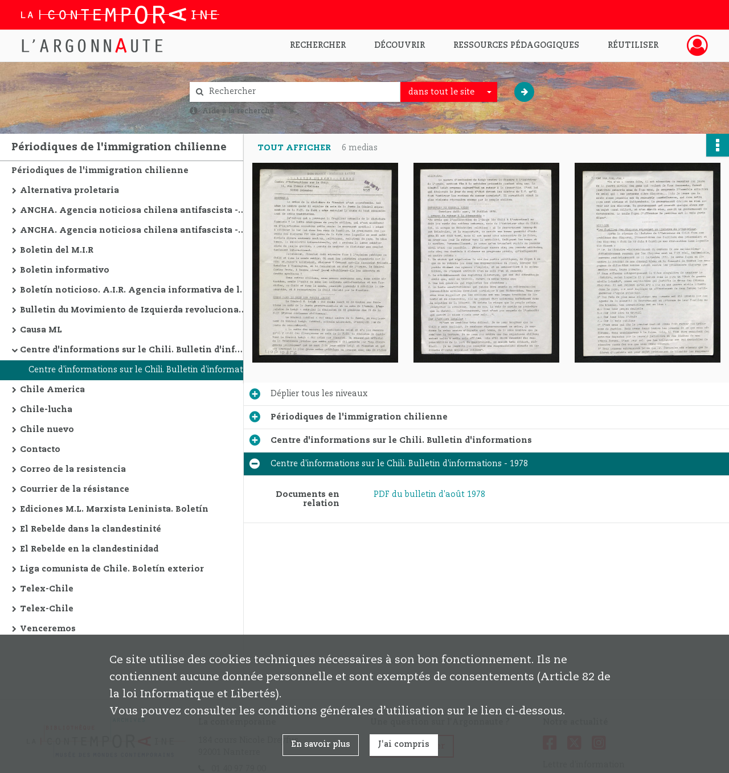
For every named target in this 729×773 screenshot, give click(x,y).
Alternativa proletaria (69, 191)
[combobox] (448, 92)
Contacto (40, 450)
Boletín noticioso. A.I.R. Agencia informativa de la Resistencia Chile (134, 290)
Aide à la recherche (238, 111)
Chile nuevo (47, 430)
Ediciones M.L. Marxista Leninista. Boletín (114, 509)
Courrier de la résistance (74, 490)
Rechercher (318, 46)
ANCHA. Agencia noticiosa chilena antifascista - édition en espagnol (134, 231)
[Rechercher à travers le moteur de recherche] (300, 92)
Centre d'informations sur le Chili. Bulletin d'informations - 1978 (142, 370)
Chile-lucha (46, 410)
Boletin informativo (64, 270)
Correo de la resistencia (73, 470)
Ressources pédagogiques (516, 46)
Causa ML (41, 330)
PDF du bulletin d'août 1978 (429, 495)
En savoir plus (320, 745)
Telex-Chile (46, 589)
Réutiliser (633, 46)
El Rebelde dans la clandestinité (90, 529)
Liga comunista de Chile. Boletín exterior (112, 569)
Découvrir (399, 46)
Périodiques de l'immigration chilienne (100, 171)
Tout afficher (294, 148)
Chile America (52, 390)
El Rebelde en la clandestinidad (89, 549)
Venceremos (48, 629)
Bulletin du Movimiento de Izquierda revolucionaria (134, 310)
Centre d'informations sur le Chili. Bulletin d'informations (134, 350)
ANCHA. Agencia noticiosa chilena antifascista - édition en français (134, 211)
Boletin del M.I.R (56, 250)
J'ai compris (403, 745)
